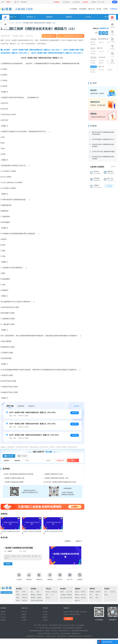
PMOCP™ (25, 594)
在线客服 (68, 618)
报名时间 (92, 42)
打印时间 (92, 51)
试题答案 (79, 576)
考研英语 (98, 591)
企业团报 (112, 40)
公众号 (112, 54)
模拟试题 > (19, 23)
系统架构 (39, 594)
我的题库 (113, 166)
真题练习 (31, 406)
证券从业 (77, 597)
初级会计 (77, 591)
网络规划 (33, 594)
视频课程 (73, 9)
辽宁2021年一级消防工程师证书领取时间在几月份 (60, 482)
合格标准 (109, 69)
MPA (97, 597)
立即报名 (8, 564)
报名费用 (92, 44)
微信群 (24, 2)
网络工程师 (40, 600)
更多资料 (76, 406)
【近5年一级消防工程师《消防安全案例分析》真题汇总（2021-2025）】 (37, 50)
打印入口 (101, 51)
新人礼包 (112, 18)
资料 (105, 9)
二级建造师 (69, 594)
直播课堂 (83, 9)
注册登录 (3, 611)
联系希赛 (45, 617)
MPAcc (91, 597)
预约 (72, 460)
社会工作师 (69, 591)
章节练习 (60, 576)
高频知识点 (39, 576)
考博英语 (91, 591)
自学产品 (24, 611)
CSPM (17, 594)
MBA (90, 594)
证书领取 (92, 72)
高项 (38, 591)
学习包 (91, 9)
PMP (17, 591)
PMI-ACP (24, 600)
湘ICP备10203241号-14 (65, 630)
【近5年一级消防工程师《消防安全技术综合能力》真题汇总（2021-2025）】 (57, 53)
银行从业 (83, 594)
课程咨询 (112, 25)
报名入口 (101, 42)
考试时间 (92, 60)
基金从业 (83, 597)
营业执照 (45, 620)
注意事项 (92, 53)
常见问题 (45, 614)
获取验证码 (60, 460)
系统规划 (33, 597)
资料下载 (9, 406)
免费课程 (20, 406)
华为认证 (47, 591)
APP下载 (112, 61)
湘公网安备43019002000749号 (80, 630)
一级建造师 (63, 594)
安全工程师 (63, 597)
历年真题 (19, 576)
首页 (2, 2)
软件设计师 (34, 600)
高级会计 (77, 594)
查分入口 (101, 69)
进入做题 (109, 186)
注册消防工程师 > (10, 23)
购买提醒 (3, 620)
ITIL (53, 594)
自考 (105, 591)
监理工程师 (69, 597)
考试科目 (101, 60)
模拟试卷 (29, 576)
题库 (98, 9)
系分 (32, 591)
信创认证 (47, 597)
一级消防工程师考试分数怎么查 (14, 478)
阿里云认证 (54, 591)
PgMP (17, 597)
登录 (114, 2)
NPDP (23, 591)
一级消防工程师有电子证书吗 (53, 474)
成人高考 (112, 591)
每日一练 (69, 576)
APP (16, 2)
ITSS (46, 594)
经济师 (62, 591)
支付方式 (3, 617)
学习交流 (108, 17)
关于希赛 (45, 611)
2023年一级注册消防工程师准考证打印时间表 (18, 474)
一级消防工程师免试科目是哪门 (14, 482)
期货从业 (77, 600)
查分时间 (92, 69)
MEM (97, 594)
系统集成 (39, 597)
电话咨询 (112, 47)
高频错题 (50, 576)
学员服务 (112, 32)
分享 (5, 25)
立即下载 (74, 412)
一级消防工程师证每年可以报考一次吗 (56, 478)
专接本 (106, 594)
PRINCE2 (24, 597)
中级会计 (83, 591)
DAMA (17, 600)
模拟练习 (101, 63)
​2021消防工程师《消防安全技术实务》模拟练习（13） (39, 23)
